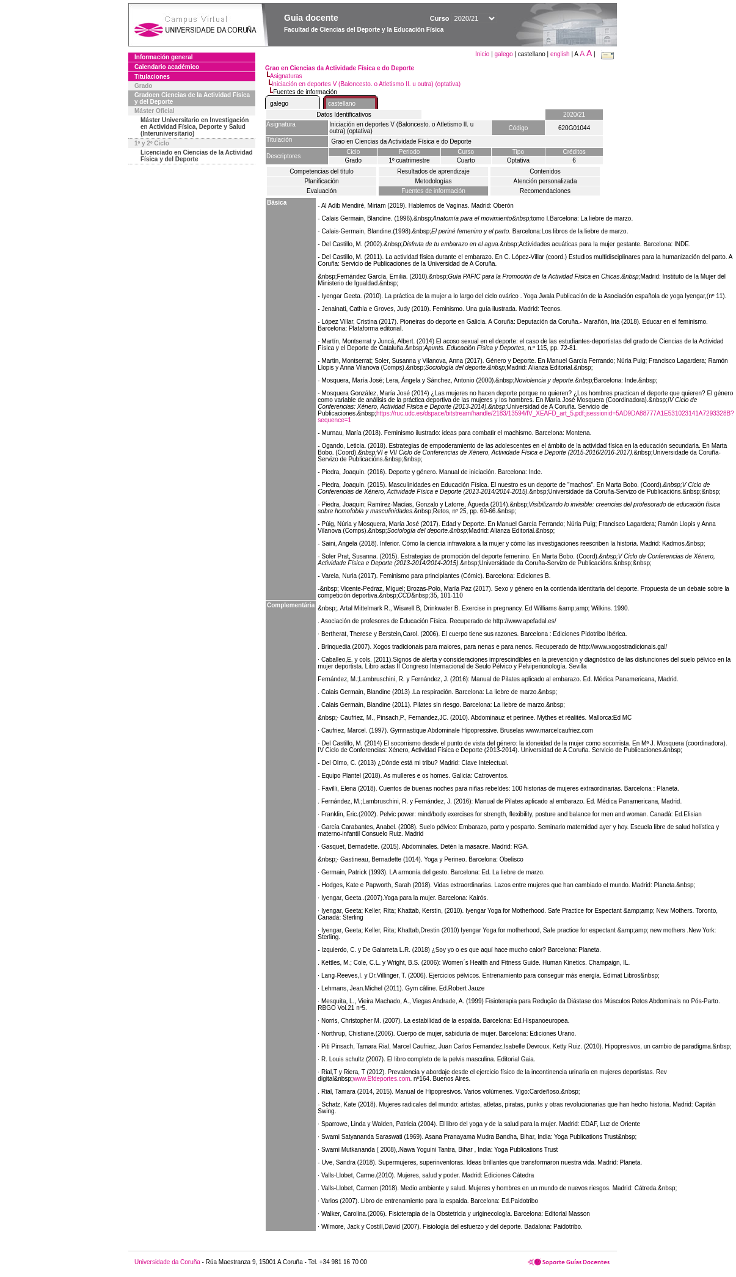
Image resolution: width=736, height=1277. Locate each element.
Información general (163, 57)
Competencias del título (322, 171)
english (560, 54)
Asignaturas (286, 76)
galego (504, 54)
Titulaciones (152, 76)
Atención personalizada (545, 181)
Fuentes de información (433, 191)
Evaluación (322, 191)
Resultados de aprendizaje (433, 171)
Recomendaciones (545, 191)
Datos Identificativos (343, 114)
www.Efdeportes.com (381, 1078)
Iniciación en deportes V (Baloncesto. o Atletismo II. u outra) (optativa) (366, 84)
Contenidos (545, 171)
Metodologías (433, 181)
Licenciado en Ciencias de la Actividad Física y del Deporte (196, 156)
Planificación (321, 181)
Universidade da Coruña (167, 1262)
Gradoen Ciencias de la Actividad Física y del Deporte (192, 98)
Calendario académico (166, 67)
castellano (341, 103)
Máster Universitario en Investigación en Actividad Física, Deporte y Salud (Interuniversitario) (194, 127)
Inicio (483, 54)
